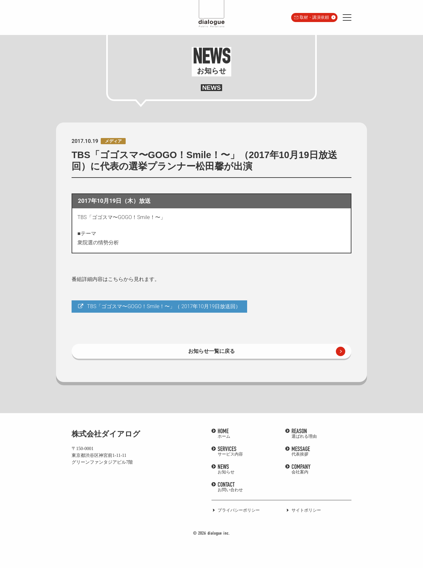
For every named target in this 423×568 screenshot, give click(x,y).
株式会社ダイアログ (106, 434)
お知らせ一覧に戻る (211, 351)
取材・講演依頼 (314, 17)
